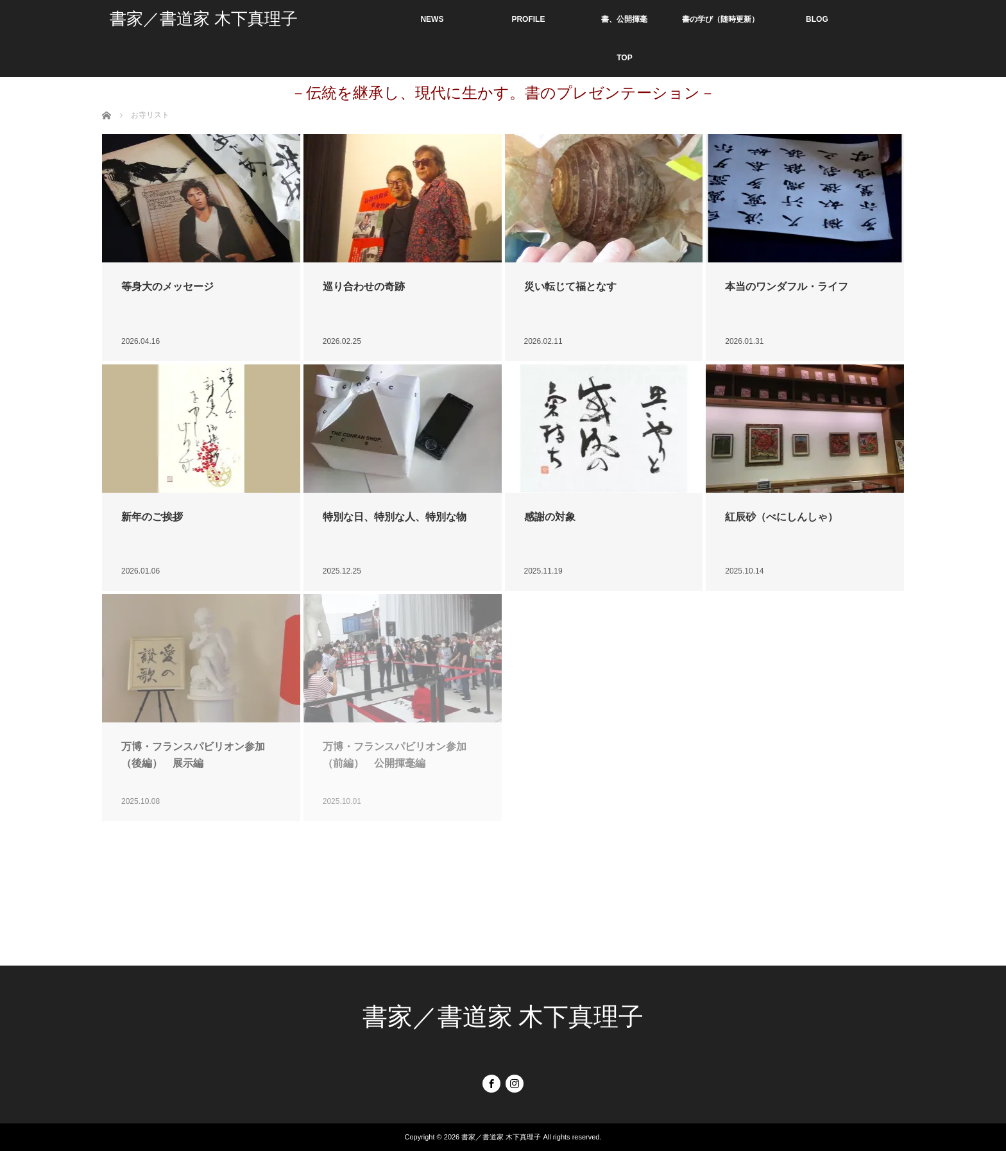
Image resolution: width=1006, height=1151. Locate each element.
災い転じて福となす (570, 286)
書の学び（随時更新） (720, 19)
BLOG (817, 19)
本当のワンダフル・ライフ (786, 286)
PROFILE (528, 19)
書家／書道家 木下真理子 (204, 19)
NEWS (431, 19)
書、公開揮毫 (624, 19)
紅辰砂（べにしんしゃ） (781, 516)
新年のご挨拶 (152, 516)
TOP (624, 57)
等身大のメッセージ (167, 286)
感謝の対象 (549, 516)
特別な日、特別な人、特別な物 (394, 516)
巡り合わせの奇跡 (364, 286)
